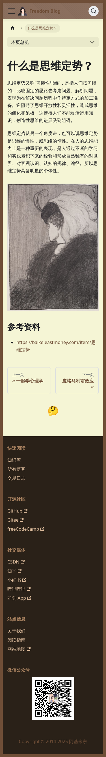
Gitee (15, 520)
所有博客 (16, 469)
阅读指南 (16, 640)
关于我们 (16, 631)
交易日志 (16, 478)
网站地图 (19, 649)
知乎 (14, 571)
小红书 (16, 580)
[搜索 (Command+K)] (93, 11)
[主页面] (12, 28)
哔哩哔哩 (19, 589)
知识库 (14, 460)
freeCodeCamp (25, 529)
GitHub (17, 511)
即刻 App (19, 598)
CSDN (16, 562)
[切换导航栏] (11, 11)
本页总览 (20, 42)
